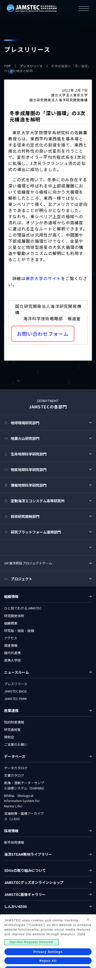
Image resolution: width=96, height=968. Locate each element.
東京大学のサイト (43, 278)
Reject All (48, 961)
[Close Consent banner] (88, 919)
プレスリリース (32, 66)
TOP (8, 66)
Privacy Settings (48, 952)
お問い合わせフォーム (43, 333)
